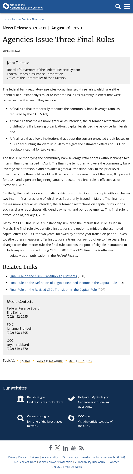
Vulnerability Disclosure (90, 462)
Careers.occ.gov (38, 416)
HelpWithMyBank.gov (93, 397)
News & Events (20, 19)
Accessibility (50, 457)
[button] (118, 6)
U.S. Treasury (69, 457)
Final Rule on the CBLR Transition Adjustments (43, 276)
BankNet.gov (36, 397)
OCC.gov (84, 416)
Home (6, 19)
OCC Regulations (80, 361)
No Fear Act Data (25, 462)
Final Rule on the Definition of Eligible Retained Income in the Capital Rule (63, 283)
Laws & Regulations (49, 361)
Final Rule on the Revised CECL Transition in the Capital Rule (53, 289)
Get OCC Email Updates (66, 467)
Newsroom (38, 19)
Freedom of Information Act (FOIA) (103, 457)
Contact (114, 462)
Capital (25, 361)
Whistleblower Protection (55, 462)
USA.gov (34, 457)
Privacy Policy (17, 457)
